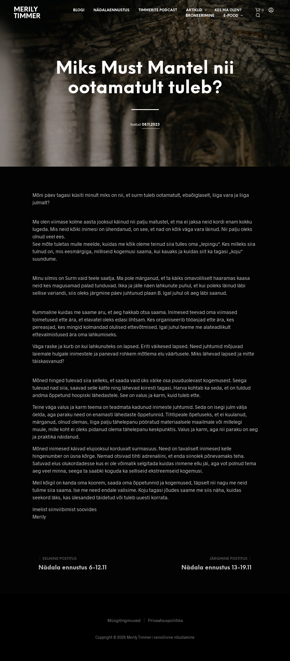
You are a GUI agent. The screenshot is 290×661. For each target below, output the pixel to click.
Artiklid (194, 10)
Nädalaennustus (111, 10)
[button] (259, 10)
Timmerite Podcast (158, 10)
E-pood (230, 16)
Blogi (78, 10)
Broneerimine (200, 16)
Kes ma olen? (228, 10)
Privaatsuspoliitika (165, 620)
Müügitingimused (123, 620)
